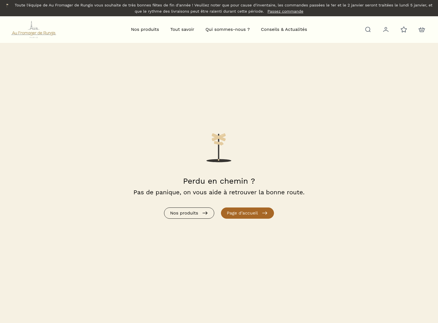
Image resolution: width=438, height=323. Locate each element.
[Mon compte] (385, 29)
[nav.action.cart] (421, 29)
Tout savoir (182, 29)
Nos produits (145, 29)
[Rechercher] (367, 29)
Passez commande (285, 11)
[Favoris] (403, 29)
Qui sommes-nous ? (228, 29)
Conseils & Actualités (284, 29)
